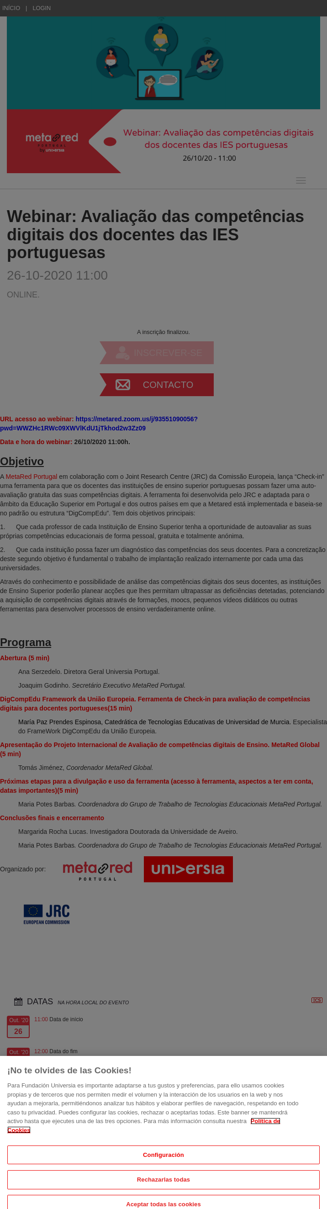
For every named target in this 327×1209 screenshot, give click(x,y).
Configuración (163, 1162)
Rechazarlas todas (163, 1187)
